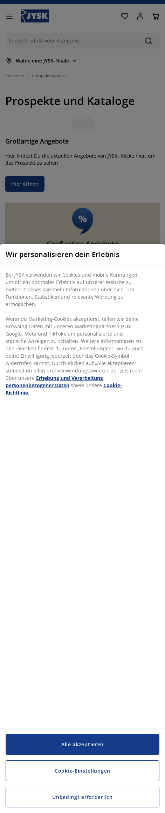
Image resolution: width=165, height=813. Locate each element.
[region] (82, 528)
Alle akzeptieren (82, 744)
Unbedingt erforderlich (82, 797)
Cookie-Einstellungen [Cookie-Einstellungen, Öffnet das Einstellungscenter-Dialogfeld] (82, 770)
